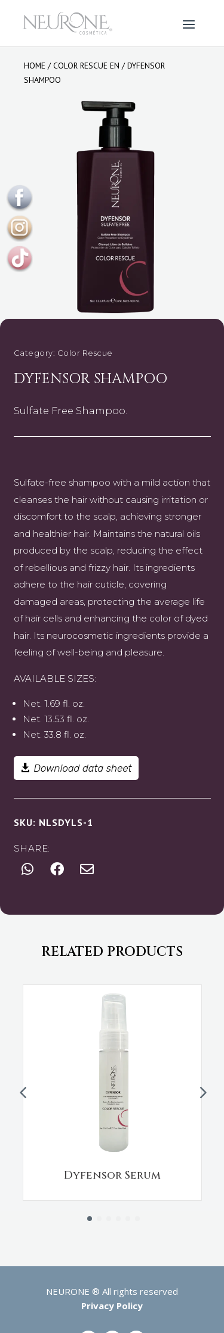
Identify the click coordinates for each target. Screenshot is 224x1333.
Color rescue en (86, 65)
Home (34, 65)
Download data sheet (83, 768)
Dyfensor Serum (112, 1175)
